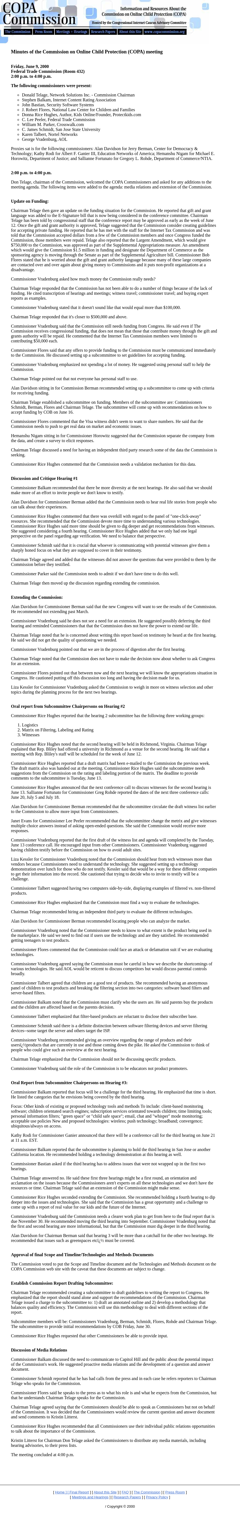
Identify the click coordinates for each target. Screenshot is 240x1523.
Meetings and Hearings (90, 1497)
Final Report (79, 1492)
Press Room (175, 1492)
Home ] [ (62, 1492)
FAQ (125, 1492)
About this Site (105, 1492)
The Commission (147, 1492)
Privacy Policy (157, 1497)
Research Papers (127, 1497)
